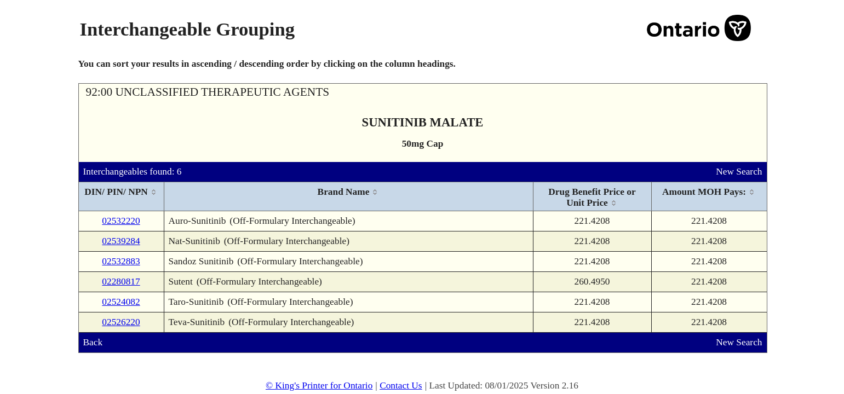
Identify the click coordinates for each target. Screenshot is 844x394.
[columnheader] (121, 196)
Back (93, 342)
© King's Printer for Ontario (319, 385)
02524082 (121, 302)
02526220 (121, 322)
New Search (739, 171)
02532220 (121, 221)
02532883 (121, 261)
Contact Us (401, 385)
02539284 (121, 241)
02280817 (121, 281)
